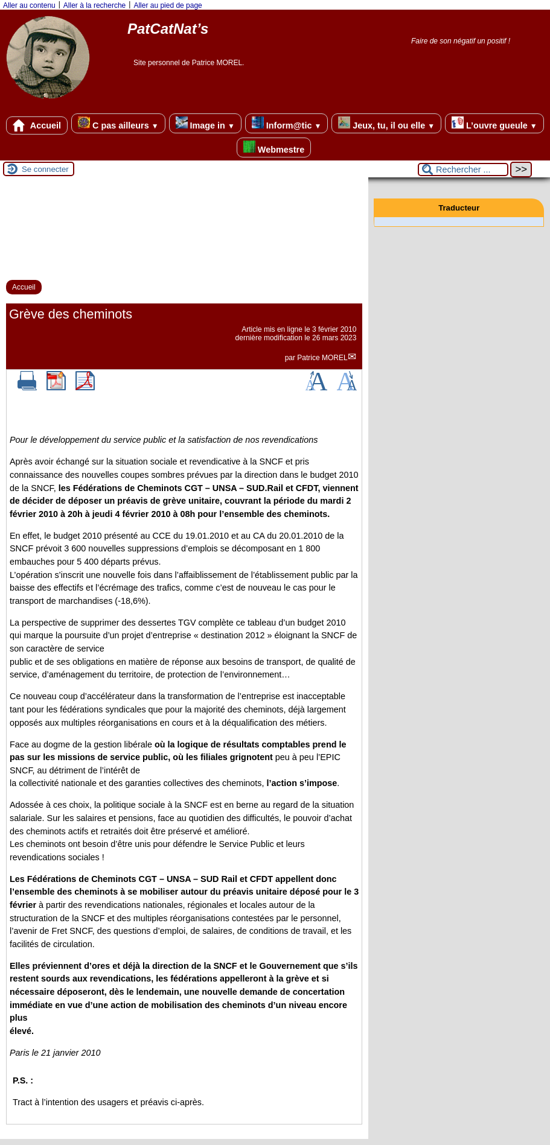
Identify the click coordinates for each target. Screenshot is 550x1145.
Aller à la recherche (94, 5)
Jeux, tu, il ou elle (386, 123)
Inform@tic (286, 123)
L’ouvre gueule (494, 123)
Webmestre (273, 147)
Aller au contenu (29, 5)
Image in (205, 123)
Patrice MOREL (322, 358)
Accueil (37, 125)
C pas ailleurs (118, 123)
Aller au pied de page (167, 5)
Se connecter (45, 169)
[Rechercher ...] (463, 169)
